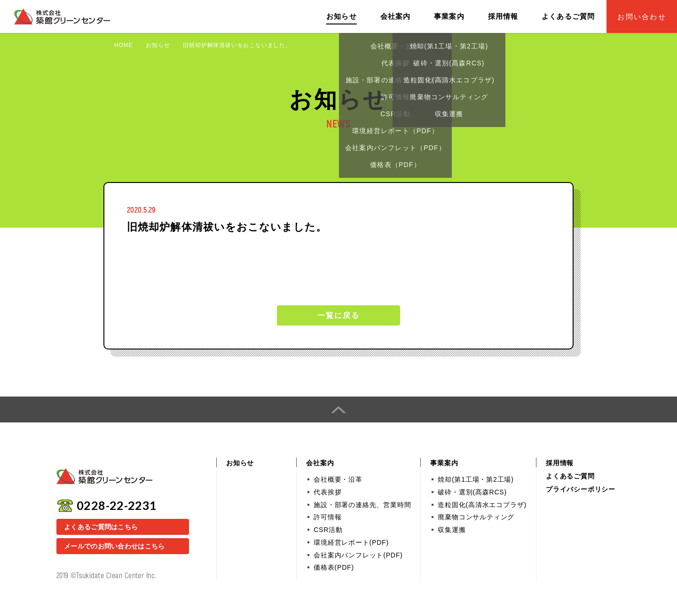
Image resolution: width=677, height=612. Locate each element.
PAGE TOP (338, 409)
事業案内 (449, 16)
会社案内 (395, 16)
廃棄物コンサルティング (476, 517)
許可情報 (327, 517)
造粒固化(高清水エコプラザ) (482, 505)
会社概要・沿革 (338, 479)
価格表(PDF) (334, 567)
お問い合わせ (641, 17)
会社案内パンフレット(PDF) (358, 555)
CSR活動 (328, 529)
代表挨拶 (327, 492)
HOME (123, 45)
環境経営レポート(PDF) (351, 542)
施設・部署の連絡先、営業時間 (362, 505)
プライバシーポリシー (580, 489)
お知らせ (341, 16)
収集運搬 (451, 529)
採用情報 (503, 16)
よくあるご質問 (568, 16)
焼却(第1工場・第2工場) (475, 479)
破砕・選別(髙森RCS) (472, 492)
